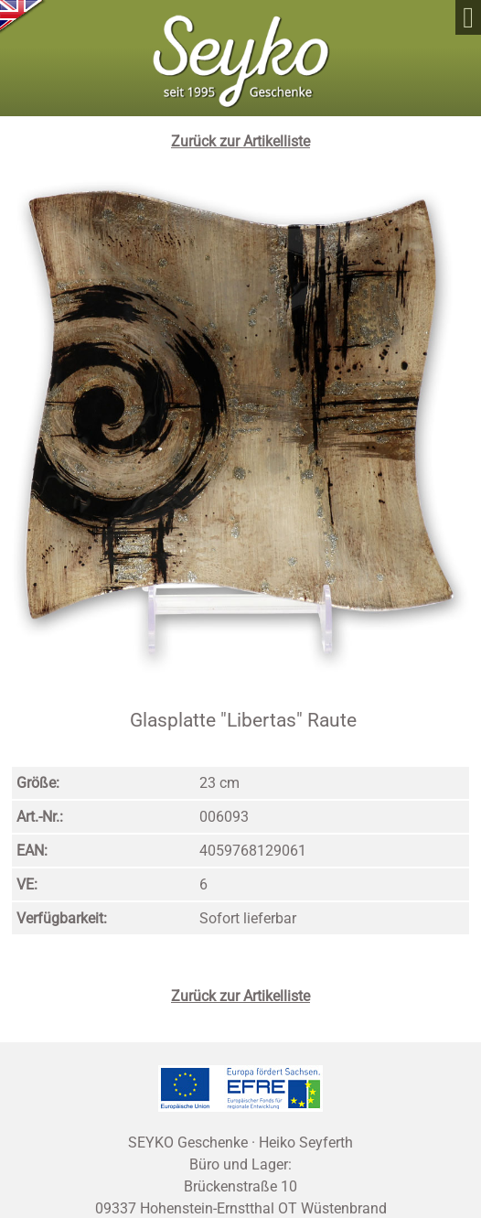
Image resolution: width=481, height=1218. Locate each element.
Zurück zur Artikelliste (240, 141)
